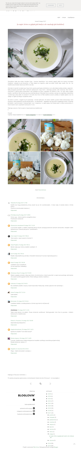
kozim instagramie (31, 115)
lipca (50, 427)
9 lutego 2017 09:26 (19, 262)
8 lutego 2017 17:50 (21, 203)
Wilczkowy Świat (15, 273)
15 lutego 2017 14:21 (27, 329)
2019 (49, 408)
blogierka (13, 349)
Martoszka (13, 301)
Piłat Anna (36, 447)
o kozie (64, 17)
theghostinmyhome (16, 329)
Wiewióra (13, 203)
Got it (60, 5)
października (52, 420)
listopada (52, 417)
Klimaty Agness (15, 338)
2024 (49, 396)
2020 (49, 406)
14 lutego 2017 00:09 (27, 320)
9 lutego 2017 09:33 (21, 283)
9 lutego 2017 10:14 (19, 292)
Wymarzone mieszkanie (17, 225)
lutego (51, 434)
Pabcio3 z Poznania (16, 320)
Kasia (12, 262)
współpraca (71, 17)
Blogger (56, 447)
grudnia (51, 415)
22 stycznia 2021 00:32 (22, 349)
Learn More (51, 5)
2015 (49, 446)
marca (51, 431)
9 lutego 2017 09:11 (24, 245)
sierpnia (51, 424)
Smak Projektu (14, 245)
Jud (11, 253)
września (51, 422)
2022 (49, 401)
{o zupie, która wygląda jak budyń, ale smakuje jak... (61, 436)
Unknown (13, 283)
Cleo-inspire (14, 236)
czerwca (51, 429)
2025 (49, 394)
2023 (49, 398)
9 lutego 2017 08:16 (23, 236)
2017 (49, 413)
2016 (49, 443)
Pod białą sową (15, 215)
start (58, 17)
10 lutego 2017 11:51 (23, 310)
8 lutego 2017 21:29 (29, 225)
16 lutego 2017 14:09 (25, 338)
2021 (49, 403)
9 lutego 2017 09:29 (25, 273)
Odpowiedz (14, 210)
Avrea (12, 292)
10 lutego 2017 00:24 (22, 301)
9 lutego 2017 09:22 (18, 253)
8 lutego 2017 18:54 (24, 215)
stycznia (51, 440)
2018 (49, 410)
